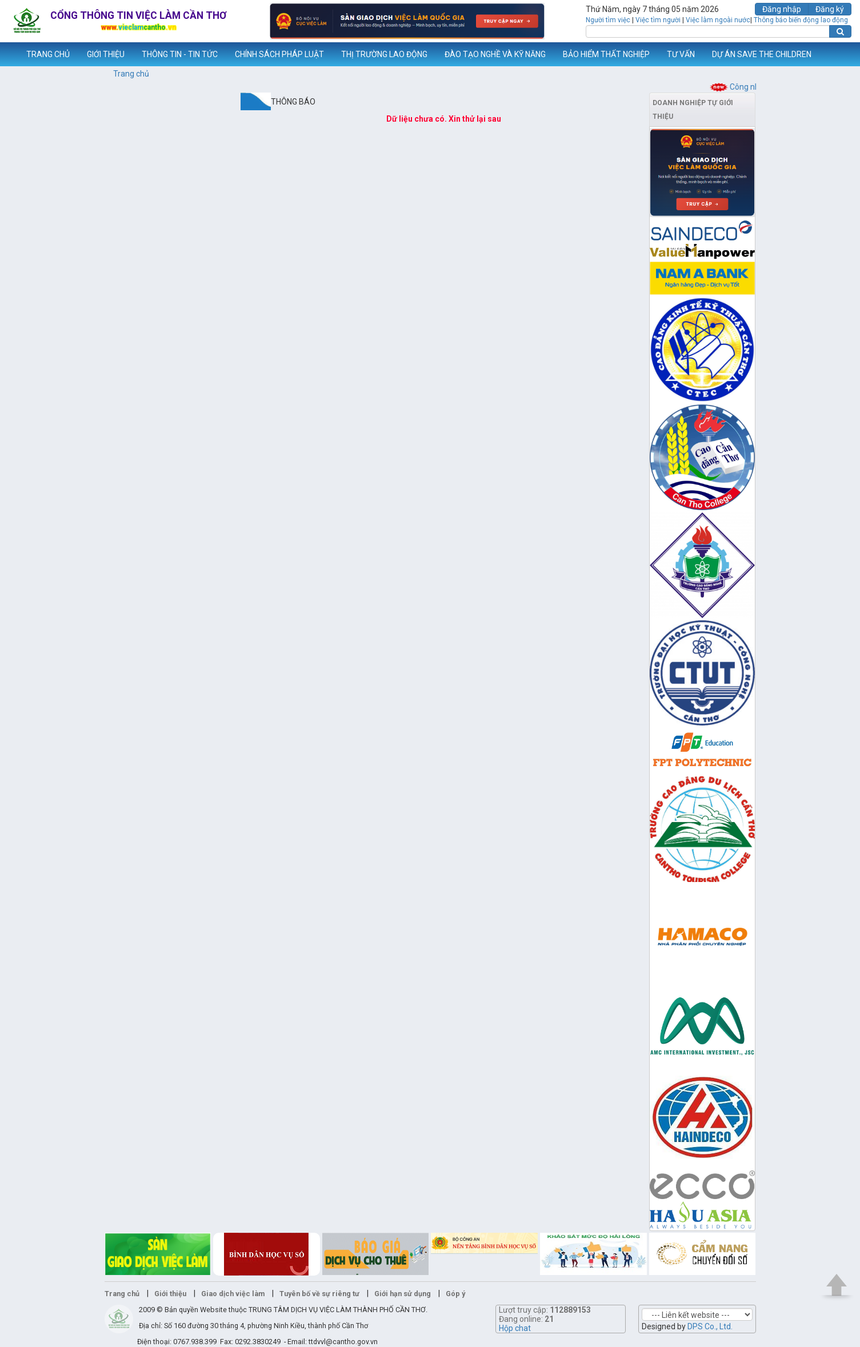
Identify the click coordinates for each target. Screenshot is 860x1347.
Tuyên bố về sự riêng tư (319, 1293)
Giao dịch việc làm (233, 1293)
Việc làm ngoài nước (718, 20)
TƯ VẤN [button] (681, 54)
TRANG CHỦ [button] (48, 54)
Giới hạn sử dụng (402, 1293)
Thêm (836, 54)
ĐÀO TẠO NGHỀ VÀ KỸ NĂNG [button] (495, 54)
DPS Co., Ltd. (710, 1326)
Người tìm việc (608, 20)
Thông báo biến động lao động (801, 20)
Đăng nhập (781, 9)
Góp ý (455, 1293)
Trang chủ (131, 73)
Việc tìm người (658, 20)
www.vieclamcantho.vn (9, 54)
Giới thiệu (170, 1293)
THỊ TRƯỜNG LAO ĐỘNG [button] (384, 54)
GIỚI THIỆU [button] (106, 54)
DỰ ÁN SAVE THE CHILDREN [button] (761, 54)
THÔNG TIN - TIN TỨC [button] (180, 54)
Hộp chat (515, 1328)
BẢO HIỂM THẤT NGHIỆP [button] (606, 54)
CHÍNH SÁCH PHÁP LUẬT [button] (279, 54)
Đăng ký (829, 9)
